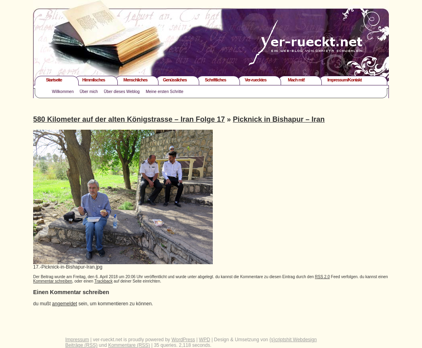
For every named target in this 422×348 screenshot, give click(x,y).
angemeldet (64, 303)
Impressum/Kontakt (344, 79)
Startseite (54, 79)
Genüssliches (175, 79)
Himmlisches (93, 79)
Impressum (77, 339)
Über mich (88, 91)
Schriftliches (215, 79)
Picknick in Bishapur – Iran (279, 119)
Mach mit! (296, 79)
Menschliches (135, 79)
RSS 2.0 (322, 277)
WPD (204, 339)
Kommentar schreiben (52, 281)
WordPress (183, 339)
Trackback (103, 281)
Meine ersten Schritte (165, 91)
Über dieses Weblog (122, 91)
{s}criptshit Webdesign (293, 339)
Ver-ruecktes (255, 79)
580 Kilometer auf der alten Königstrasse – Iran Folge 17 (129, 119)
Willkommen (62, 91)
